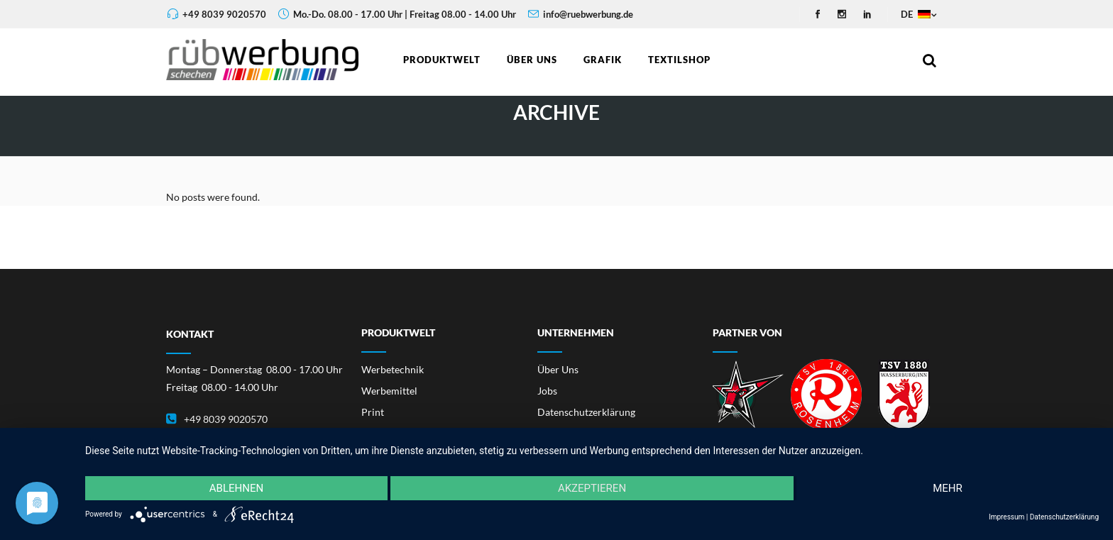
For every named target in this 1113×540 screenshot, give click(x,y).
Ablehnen (236, 488)
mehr (948, 488)
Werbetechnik (392, 369)
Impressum (1006, 517)
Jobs (547, 391)
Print (372, 412)
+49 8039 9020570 (224, 14)
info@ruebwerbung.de (588, 14)
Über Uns (558, 369)
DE (915, 14)
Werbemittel (389, 391)
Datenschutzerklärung (586, 412)
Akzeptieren (592, 488)
